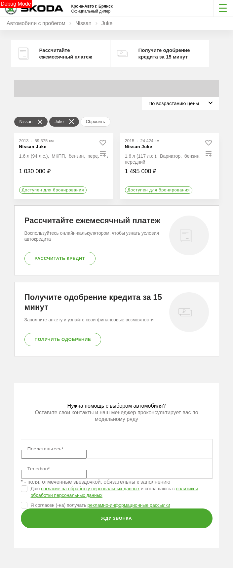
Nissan (83, 23)
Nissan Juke (33, 146)
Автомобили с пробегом (36, 23)
